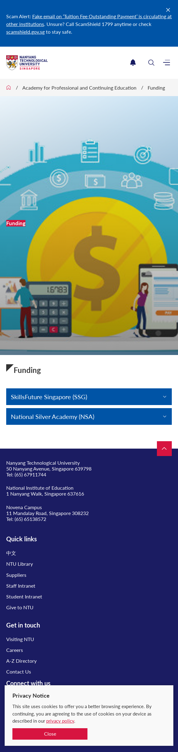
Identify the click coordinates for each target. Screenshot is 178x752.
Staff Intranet (20, 586)
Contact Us (18, 671)
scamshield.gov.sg (25, 32)
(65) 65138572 (30, 519)
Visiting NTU (20, 639)
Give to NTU (19, 607)
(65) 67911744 (30, 474)
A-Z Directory (21, 661)
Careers (14, 650)
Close (50, 734)
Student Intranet (24, 596)
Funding (156, 88)
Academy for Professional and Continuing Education (79, 88)
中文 (11, 553)
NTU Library (19, 564)
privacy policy (60, 721)
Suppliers (16, 575)
